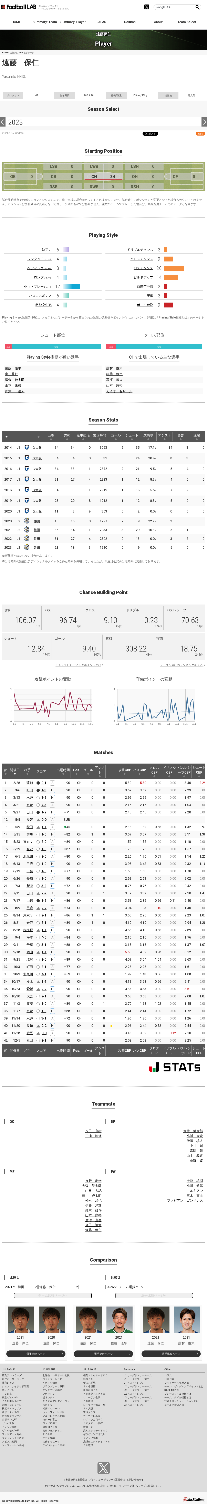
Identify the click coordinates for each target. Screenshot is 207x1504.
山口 (30, 812)
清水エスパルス (10, 1412)
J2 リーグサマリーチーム (138, 1386)
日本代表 (169, 1379)
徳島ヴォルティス (52, 1430)
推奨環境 (82, 1479)
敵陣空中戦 (43, 305)
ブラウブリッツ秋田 (54, 1386)
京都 (30, 805)
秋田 (30, 827)
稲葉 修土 (114, 374)
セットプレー (38, 286)
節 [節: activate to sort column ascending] (5, 771)
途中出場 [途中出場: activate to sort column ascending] (83, 436)
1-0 (43, 834)
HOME (16, 22)
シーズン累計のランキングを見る (181, 665)
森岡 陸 (196, 1151)
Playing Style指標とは (173, 317)
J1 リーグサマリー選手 (136, 1379)
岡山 (30, 952)
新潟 (30, 886)
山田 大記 (93, 1191)
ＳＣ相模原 (89, 1386)
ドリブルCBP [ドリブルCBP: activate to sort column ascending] (169, 771)
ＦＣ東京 (7, 1393)
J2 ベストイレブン (134, 1393)
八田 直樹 (93, 1131)
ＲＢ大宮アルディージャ (56, 1401)
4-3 (43, 805)
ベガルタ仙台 (50, 1382)
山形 (30, 901)
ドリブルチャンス (140, 250)
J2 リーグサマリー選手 (136, 1390)
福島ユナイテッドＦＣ (95, 1375)
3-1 (43, 945)
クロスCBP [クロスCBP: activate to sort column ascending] (154, 771)
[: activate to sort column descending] (6, 437)
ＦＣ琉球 (88, 1445)
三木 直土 (195, 1196)
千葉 (30, 871)
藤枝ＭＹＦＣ (50, 1426)
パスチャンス (143, 268)
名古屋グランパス (12, 1415)
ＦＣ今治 (47, 1434)
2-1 (43, 915)
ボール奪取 (145, 305)
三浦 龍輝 (93, 1136)
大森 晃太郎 (92, 1186)
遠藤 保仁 (93, 1230)
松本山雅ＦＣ (90, 1390)
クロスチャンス (141, 259)
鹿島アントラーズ (12, 1375)
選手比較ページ (36, 1353)
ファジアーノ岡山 (12, 1434)
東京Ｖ (28, 842)
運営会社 (120, 1479)
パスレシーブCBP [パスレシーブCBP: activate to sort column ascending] (184, 771)
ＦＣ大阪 (88, 1408)
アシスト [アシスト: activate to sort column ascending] (164, 436)
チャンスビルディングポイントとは (78, 665)
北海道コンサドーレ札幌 (56, 1375)
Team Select (186, 22)
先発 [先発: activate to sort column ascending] (67, 436)
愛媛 (30, 820)
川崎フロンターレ (12, 1404)
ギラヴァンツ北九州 (94, 1434)
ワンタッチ (39, 259)
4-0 (43, 937)
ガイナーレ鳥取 (91, 1415)
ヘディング (39, 268)
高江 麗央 (114, 380)
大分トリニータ (51, 1441)
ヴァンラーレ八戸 (52, 1379)
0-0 (44, 820)
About (158, 22)
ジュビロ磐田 (50, 1423)
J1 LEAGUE (8, 1369)
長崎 (30, 878)
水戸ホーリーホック (13, 1379)
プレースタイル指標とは (177, 1393)
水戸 (30, 798)
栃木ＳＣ (88, 1379)
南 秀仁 (11, 374)
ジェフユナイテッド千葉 (15, 1386)
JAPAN (101, 22)
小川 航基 (195, 1186)
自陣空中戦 (145, 286)
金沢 (30, 849)
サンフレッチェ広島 (13, 1438)
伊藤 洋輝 (93, 1205)
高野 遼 (196, 1160)
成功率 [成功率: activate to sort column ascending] (148, 436)
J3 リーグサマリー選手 (136, 1401)
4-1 (43, 974)
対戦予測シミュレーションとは (181, 1401)
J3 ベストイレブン (134, 1404)
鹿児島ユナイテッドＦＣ (96, 1441)
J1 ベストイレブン (134, 1382)
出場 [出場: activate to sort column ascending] (51, 436)
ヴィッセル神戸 (10, 1430)
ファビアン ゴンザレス (185, 1200)
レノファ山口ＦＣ (93, 1419)
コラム (168, 1375)
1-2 (43, 812)
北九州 (28, 856)
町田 (30, 790)
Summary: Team (45, 22)
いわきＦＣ (49, 1393)
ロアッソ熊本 (90, 1438)
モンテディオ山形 (52, 1390)
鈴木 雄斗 (93, 1210)
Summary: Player (73, 22)
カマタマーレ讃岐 (93, 1423)
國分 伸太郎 (14, 380)
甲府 (30, 864)
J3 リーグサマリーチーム (138, 1397)
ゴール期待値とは (174, 1404)
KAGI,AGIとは (171, 1390)
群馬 (30, 834)
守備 (150, 296)
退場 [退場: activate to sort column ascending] (197, 436)
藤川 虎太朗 (92, 1196)
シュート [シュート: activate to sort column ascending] (131, 436)
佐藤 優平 (13, 368)
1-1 (44, 827)
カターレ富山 (50, 1419)
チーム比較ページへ (53, 1295)
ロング (43, 277)
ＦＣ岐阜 (88, 1401)
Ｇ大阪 (37, 448)
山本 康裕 (13, 385)
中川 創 (196, 1146)
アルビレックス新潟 (54, 1415)
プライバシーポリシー (101, 1479)
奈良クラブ (89, 1412)
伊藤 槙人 (195, 1141)
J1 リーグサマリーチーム (138, 1375)
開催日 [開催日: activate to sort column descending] (15, 771)
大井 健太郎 (193, 1131)
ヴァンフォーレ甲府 (54, 1412)
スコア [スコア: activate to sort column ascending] (41, 771)
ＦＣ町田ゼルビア (12, 1401)
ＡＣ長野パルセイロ (94, 1393)
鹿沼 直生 (93, 1220)
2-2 (44, 893)
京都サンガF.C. (10, 1419)
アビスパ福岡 (9, 1441)
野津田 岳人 (14, 391)
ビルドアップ (143, 277)
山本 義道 (195, 1155)
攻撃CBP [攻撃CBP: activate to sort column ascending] (124, 771)
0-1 (43, 783)
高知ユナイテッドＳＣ (95, 1430)
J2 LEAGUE (49, 1369)
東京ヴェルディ (10, 1397)
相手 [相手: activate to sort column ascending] (27, 771)
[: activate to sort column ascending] (14, 437)
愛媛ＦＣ (88, 1426)
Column (130, 22)
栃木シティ (49, 1397)
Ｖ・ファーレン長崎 (13, 1445)
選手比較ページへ (154, 1295)
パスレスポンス (40, 296)
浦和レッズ (8, 1382)
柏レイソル (8, 1390)
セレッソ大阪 (9, 1426)
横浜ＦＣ (47, 1404)
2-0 (43, 842)
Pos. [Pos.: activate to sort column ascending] (76, 771)
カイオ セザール (119, 391)
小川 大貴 (195, 1136)
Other (167, 1369)
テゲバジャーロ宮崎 (54, 1445)
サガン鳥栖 (49, 1438)
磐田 (37, 521)
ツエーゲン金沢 (91, 1397)
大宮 (30, 996)
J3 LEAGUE (89, 1369)
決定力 (47, 250)
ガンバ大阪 (8, 1423)
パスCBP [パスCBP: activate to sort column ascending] (139, 771)
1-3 (43, 790)
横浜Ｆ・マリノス (12, 1408)
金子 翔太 (93, 1225)
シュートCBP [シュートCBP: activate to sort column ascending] (199, 771)
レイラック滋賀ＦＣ (94, 1404)
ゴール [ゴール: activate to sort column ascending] (116, 436)
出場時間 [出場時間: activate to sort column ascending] (99, 436)
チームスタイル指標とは (177, 1397)
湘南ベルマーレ (51, 1408)
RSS (200, 133)
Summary (129, 1369)
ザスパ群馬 (89, 1382)
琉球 (30, 783)
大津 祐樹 (195, 1181)
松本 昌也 (93, 1200)
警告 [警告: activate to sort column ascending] (180, 436)
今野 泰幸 (93, 1181)
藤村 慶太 (114, 368)
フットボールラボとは (176, 1382)
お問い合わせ (134, 1479)
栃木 (30, 982)
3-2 (43, 798)
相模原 (28, 930)
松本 (30, 937)
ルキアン (196, 1191)
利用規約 (70, 1479)
